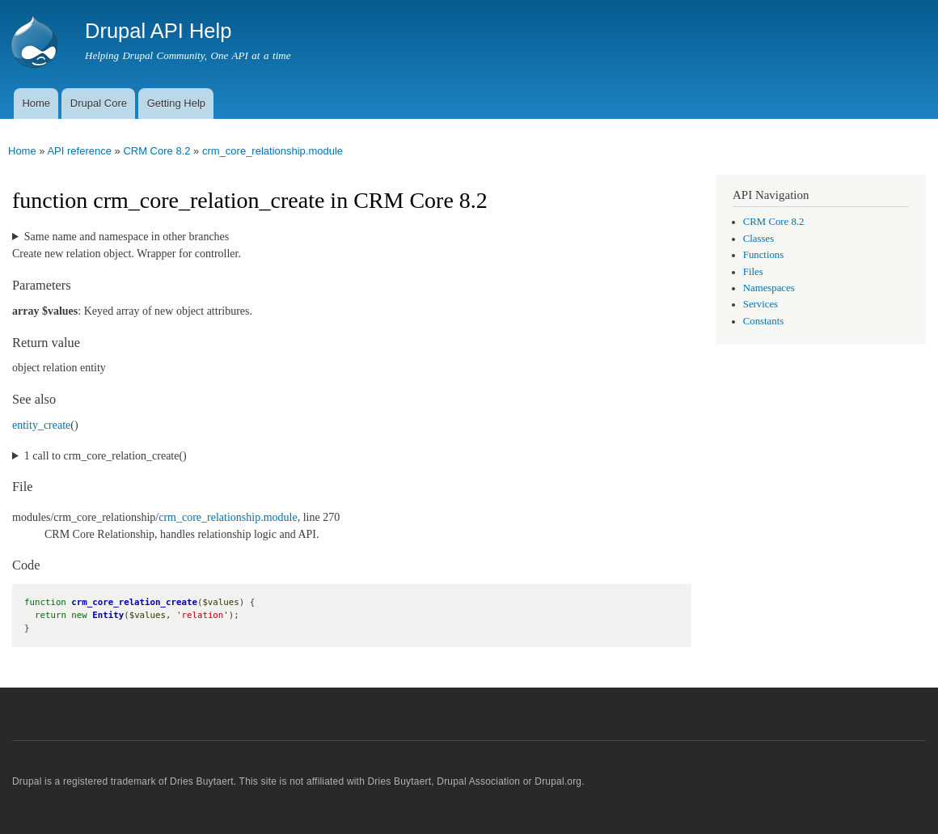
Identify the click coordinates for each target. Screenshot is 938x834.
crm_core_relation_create (134, 602)
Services (760, 304)
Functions (763, 254)
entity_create (41, 425)
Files (753, 271)
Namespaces (769, 288)
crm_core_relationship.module (272, 151)
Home (36, 103)
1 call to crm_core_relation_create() (105, 456)
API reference (79, 151)
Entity (108, 615)
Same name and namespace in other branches (126, 237)
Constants (763, 321)
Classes (758, 238)
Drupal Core (98, 103)
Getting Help (176, 103)
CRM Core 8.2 (156, 151)
